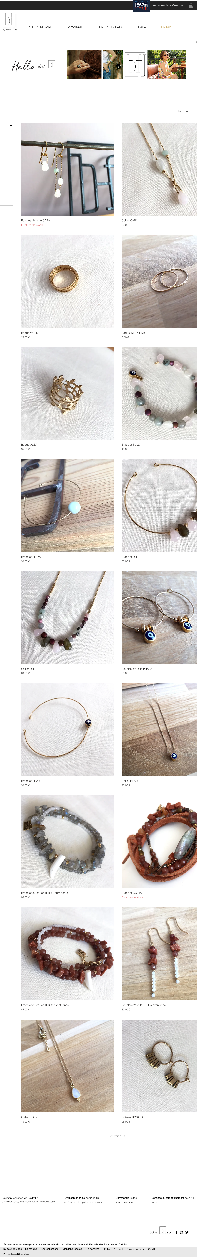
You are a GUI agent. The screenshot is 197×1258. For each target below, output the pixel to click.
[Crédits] (152, 1249)
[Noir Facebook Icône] (176, 1232)
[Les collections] (50, 1249)
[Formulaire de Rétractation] (16, 1254)
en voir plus (117, 1136)
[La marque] (31, 1249)
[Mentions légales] (72, 1249)
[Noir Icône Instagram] (182, 1232)
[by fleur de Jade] (12, 1249)
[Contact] (118, 1249)
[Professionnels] (135, 1249)
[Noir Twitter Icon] (187, 1232)
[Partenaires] (93, 1249)
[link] (191, 5)
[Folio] (107, 1249)
